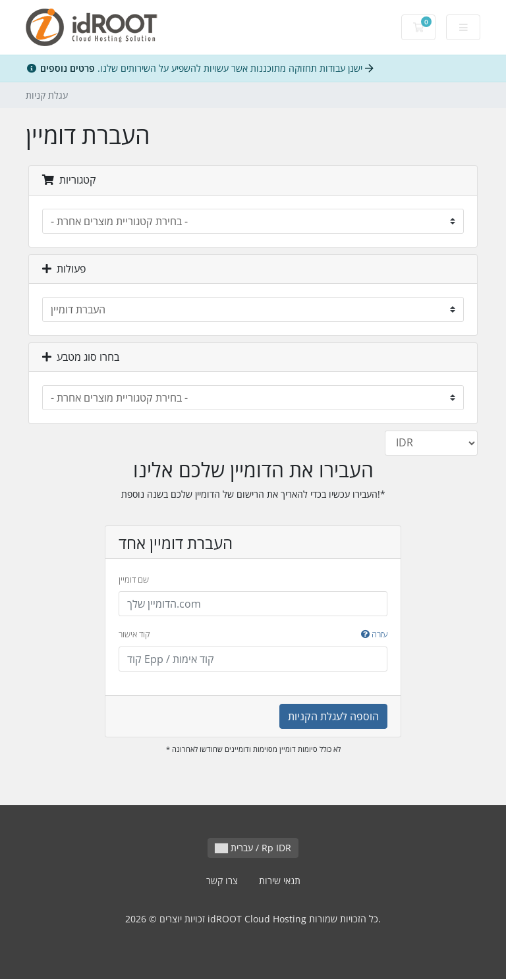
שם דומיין (134, 579)
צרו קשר (222, 880)
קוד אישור (253, 634)
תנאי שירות (279, 880)
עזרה (374, 634)
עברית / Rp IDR (253, 847)
